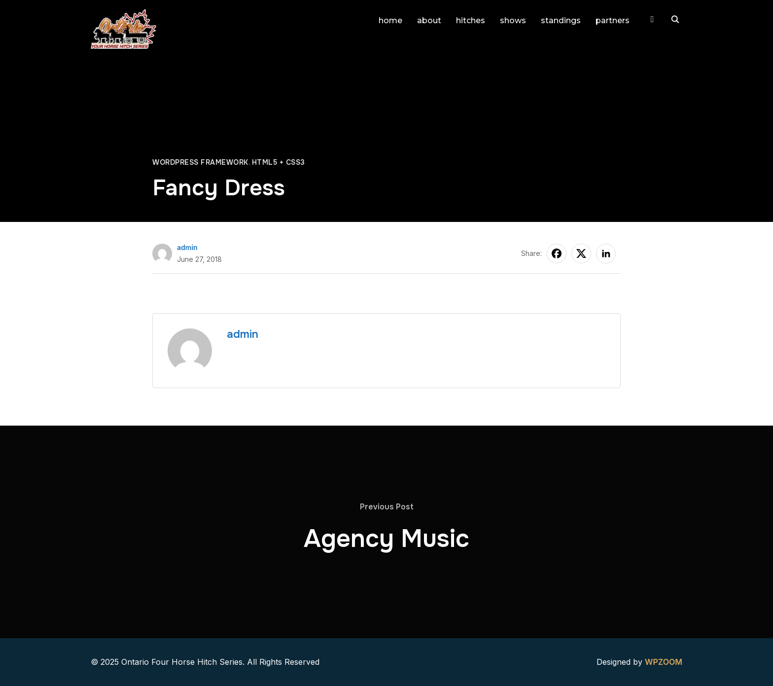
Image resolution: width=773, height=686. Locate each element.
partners (613, 20)
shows (513, 20)
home (390, 20)
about (429, 20)
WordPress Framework (200, 162)
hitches (470, 20)
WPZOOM (663, 662)
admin (187, 247)
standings (561, 20)
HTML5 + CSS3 (278, 162)
